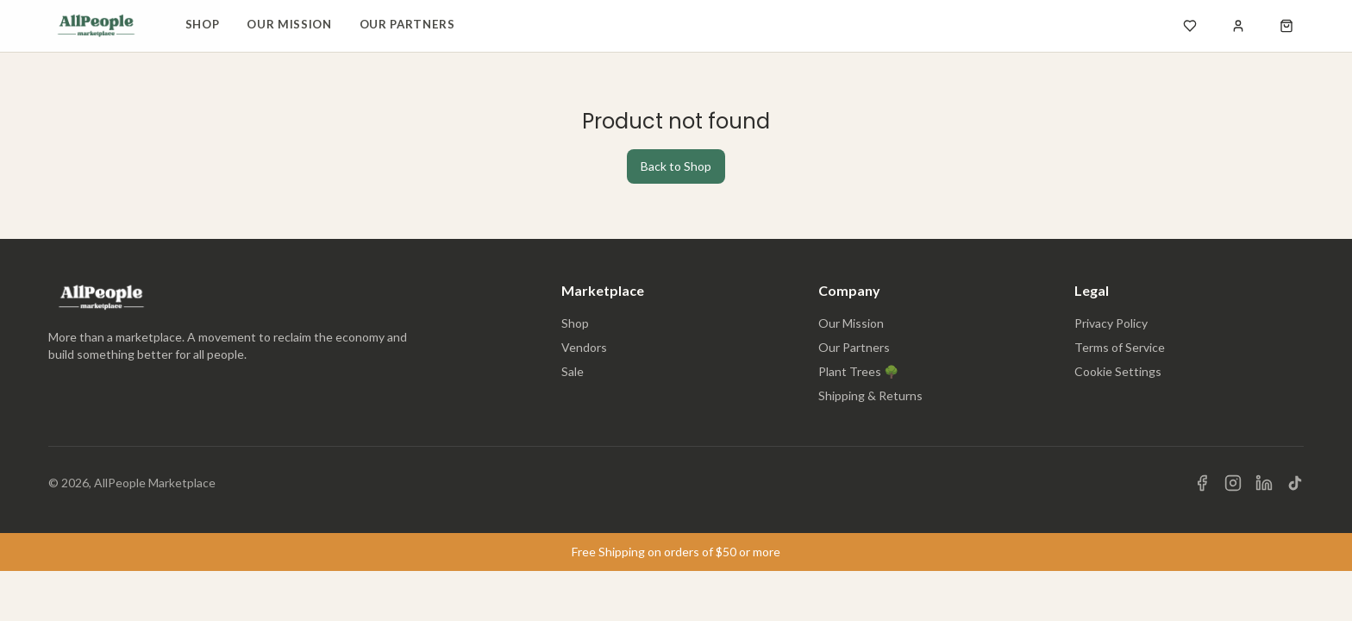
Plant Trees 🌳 (858, 371)
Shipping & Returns (870, 395)
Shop (202, 24)
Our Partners (407, 24)
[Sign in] (1238, 26)
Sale (572, 371)
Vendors (584, 347)
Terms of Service (1119, 347)
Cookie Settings (1117, 371)
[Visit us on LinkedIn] (1264, 483)
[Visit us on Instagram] (1233, 483)
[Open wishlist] (1190, 26)
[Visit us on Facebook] (1202, 483)
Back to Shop (676, 166)
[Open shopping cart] (1286, 26)
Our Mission (289, 24)
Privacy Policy (1111, 323)
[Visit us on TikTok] (1295, 483)
